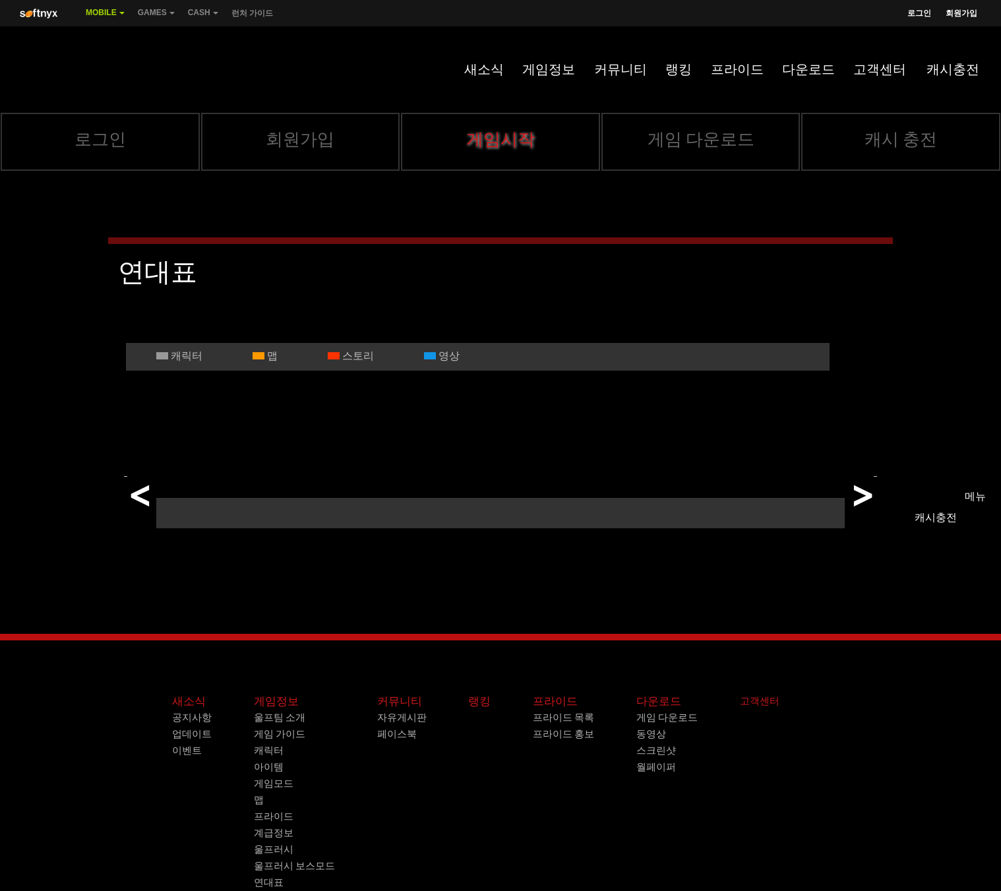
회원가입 (961, 13)
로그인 (919, 13)
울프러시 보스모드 (294, 866)
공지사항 (192, 717)
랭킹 (678, 69)
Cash (203, 17)
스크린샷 (656, 750)
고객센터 (879, 69)
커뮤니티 (620, 69)
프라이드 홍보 (563, 734)
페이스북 (397, 734)
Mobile (105, 17)
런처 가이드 (252, 13)
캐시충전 (952, 69)
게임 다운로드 (701, 139)
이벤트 (187, 750)
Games (156, 17)
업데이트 (192, 734)
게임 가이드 (279, 734)
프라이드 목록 (563, 717)
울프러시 (273, 849)
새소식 (484, 69)
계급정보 (273, 833)
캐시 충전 (900, 139)
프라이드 (737, 69)
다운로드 (808, 69)
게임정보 (548, 69)
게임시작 (500, 139)
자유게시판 (402, 717)
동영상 (651, 734)
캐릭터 (269, 750)
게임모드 (273, 783)
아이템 (269, 767)
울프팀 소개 (279, 717)
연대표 (269, 882)
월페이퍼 (656, 767)
